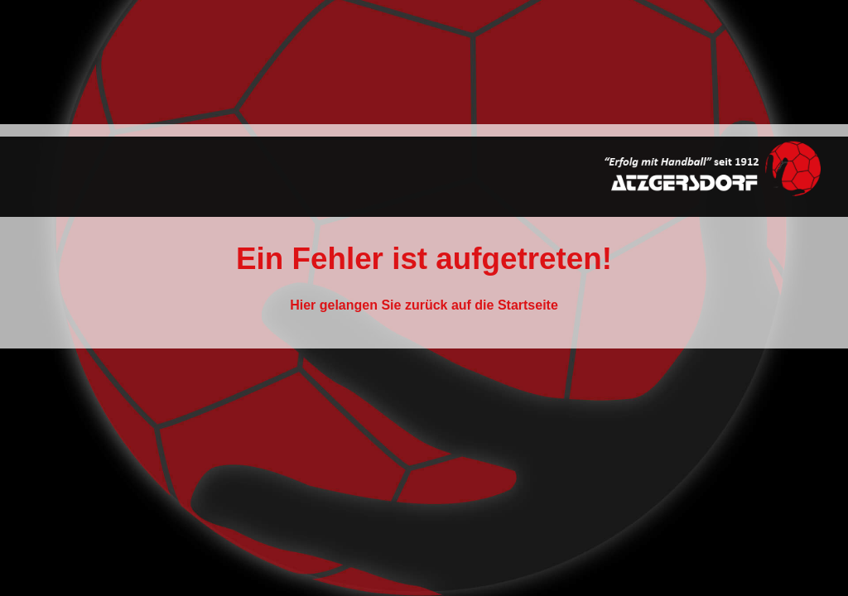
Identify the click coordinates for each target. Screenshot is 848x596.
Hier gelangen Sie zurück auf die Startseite (424, 305)
